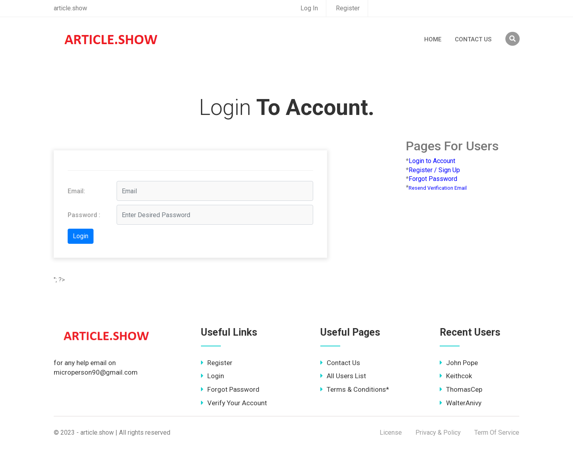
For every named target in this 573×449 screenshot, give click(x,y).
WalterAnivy (460, 403)
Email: (76, 191)
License (391, 432)
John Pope (459, 363)
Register (348, 8)
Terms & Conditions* (354, 389)
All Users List (343, 376)
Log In (309, 8)
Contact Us (473, 39)
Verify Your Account (234, 403)
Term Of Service (496, 432)
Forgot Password (230, 389)
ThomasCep (461, 389)
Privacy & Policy (438, 432)
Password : (84, 215)
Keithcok (456, 376)
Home (432, 39)
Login (212, 376)
